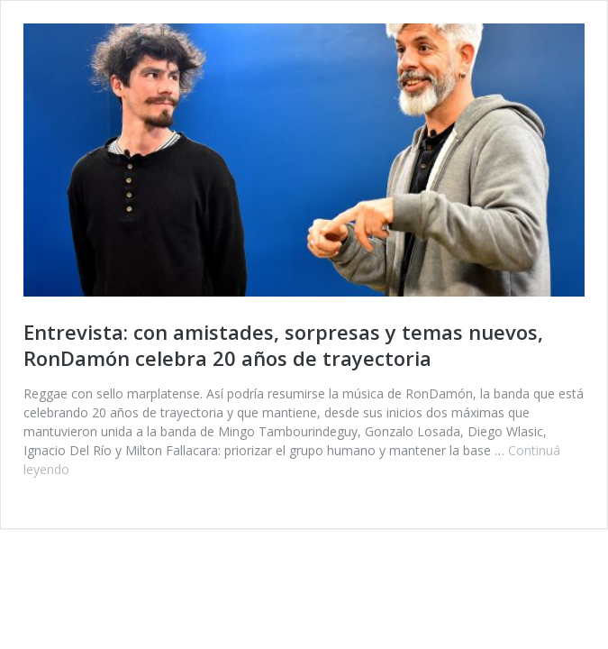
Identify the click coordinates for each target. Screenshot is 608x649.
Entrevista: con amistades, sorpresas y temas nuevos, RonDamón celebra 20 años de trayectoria (283, 344)
